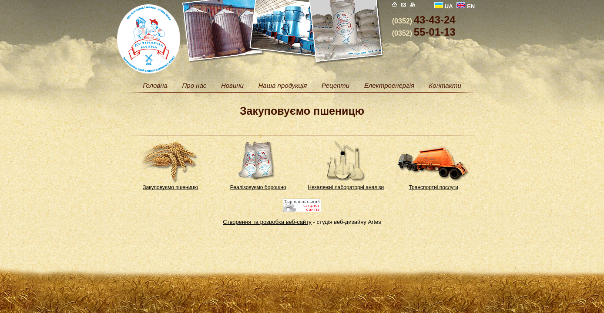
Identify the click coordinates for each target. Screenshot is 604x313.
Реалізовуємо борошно (258, 187)
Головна (155, 85)
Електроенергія (389, 85)
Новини (232, 85)
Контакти (445, 85)
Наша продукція (282, 85)
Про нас (194, 85)
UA (443, 6)
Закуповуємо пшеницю (170, 187)
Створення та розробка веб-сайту (267, 222)
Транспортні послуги (433, 187)
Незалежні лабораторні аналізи (346, 187)
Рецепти (335, 85)
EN (465, 6)
